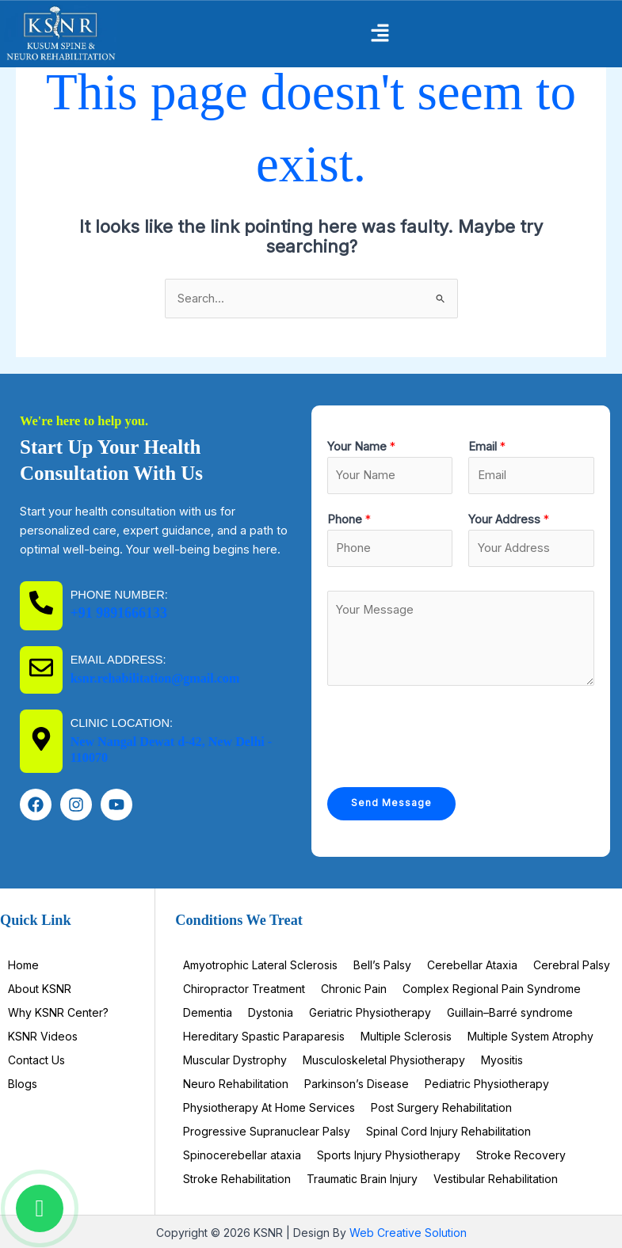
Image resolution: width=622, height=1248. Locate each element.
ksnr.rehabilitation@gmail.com (157, 678)
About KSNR (39, 988)
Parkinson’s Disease (356, 1083)
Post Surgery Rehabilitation (441, 1107)
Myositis (502, 1060)
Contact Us (36, 1060)
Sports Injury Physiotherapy (388, 1155)
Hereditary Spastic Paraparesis (264, 1036)
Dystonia (270, 1012)
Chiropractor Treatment (244, 988)
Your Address (508, 519)
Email (487, 446)
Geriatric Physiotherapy (370, 1012)
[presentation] (447, 732)
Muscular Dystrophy (235, 1060)
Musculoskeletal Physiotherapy (384, 1060)
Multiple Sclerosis (406, 1036)
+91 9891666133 (120, 613)
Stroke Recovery (521, 1155)
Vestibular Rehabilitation (495, 1178)
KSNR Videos (43, 1036)
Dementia (207, 1012)
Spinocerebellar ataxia (242, 1155)
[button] (379, 34)
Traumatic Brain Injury (362, 1178)
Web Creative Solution (408, 1232)
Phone (349, 519)
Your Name (361, 446)
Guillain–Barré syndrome (510, 1012)
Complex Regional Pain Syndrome (492, 988)
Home (23, 965)
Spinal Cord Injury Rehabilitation (448, 1131)
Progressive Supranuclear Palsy (266, 1131)
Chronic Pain (354, 988)
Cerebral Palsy (571, 965)
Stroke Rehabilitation (237, 1178)
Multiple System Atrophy (530, 1036)
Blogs (22, 1083)
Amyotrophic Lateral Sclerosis (260, 965)
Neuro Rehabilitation (235, 1083)
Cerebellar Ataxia (472, 965)
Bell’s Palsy (382, 965)
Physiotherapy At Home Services (269, 1107)
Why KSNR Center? (58, 1012)
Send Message (391, 803)
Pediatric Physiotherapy (487, 1083)
